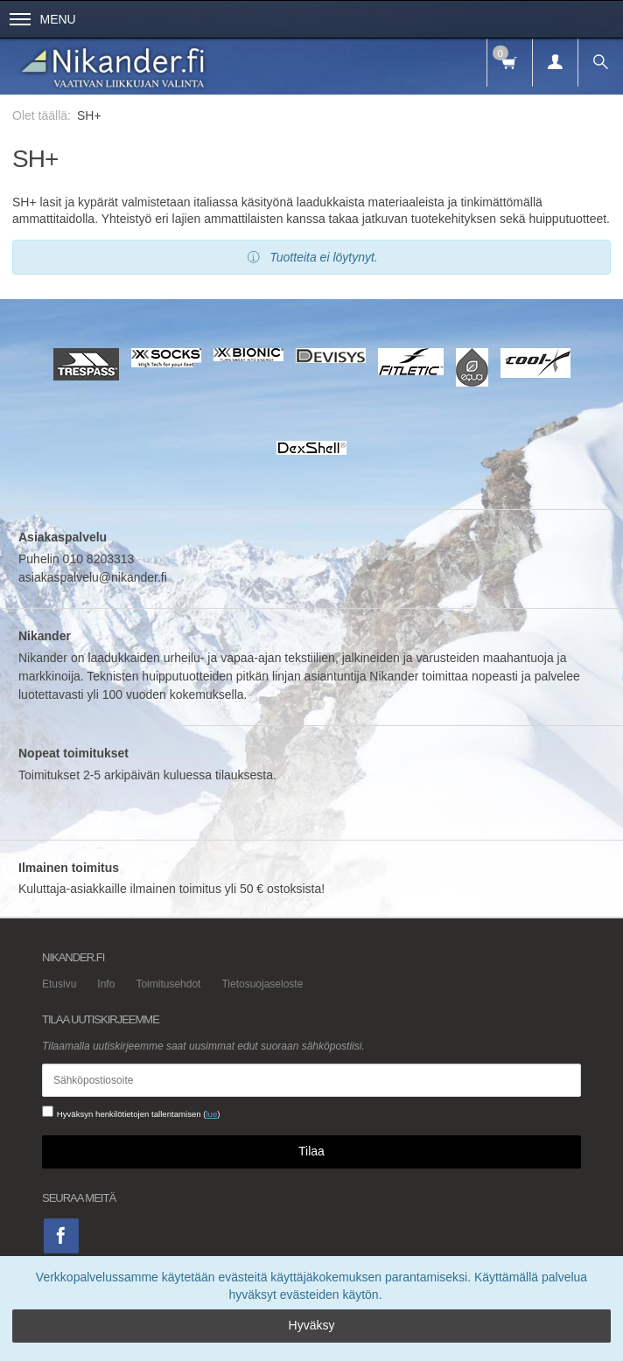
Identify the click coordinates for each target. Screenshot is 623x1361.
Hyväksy (312, 1325)
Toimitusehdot (168, 984)
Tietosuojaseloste (262, 984)
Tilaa (311, 1151)
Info (106, 984)
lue (211, 1114)
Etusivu (59, 984)
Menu (43, 19)
